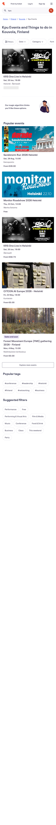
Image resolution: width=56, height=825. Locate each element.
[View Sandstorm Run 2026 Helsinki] (28, 139)
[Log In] (30, 3)
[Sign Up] (42, 3)
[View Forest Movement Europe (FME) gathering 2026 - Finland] (28, 321)
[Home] (3, 3)
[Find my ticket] (16, 3)
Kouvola (22, 19)
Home (5, 19)
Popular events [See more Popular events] (14, 123)
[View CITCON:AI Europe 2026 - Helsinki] (28, 275)
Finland (13, 19)
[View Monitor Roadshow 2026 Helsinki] (28, 184)
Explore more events (28, 365)
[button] (9, 42)
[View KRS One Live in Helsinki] (27, 61)
